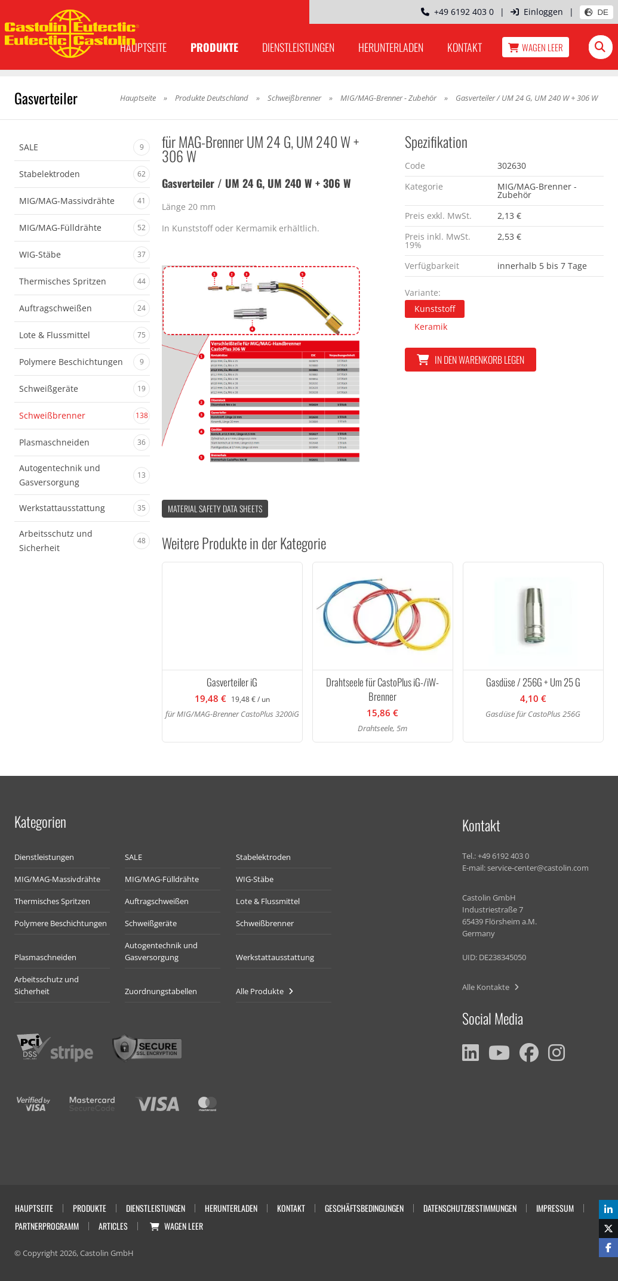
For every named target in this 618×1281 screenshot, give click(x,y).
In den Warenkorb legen (470, 359)
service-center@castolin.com (538, 867)
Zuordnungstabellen (161, 991)
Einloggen (537, 11)
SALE (133, 857)
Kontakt (464, 47)
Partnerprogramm (47, 1226)
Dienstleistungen (298, 47)
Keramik (430, 326)
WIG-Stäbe (254, 879)
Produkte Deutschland (211, 97)
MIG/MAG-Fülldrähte (162, 879)
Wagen (535, 47)
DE (596, 12)
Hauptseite (143, 47)
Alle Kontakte (490, 987)
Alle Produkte (264, 991)
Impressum (555, 1208)
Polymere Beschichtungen (60, 923)
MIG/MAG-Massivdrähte (57, 879)
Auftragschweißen (157, 901)
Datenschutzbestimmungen (469, 1208)
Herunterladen (390, 47)
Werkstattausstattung (275, 957)
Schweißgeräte (151, 923)
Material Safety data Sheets (215, 508)
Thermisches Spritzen (52, 901)
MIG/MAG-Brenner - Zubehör (388, 97)
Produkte (214, 47)
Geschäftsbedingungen (364, 1208)
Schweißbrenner (294, 97)
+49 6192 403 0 (457, 11)
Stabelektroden (263, 857)
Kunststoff (434, 308)
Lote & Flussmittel (268, 901)
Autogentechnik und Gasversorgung (161, 951)
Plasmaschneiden (45, 957)
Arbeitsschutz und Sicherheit (46, 985)
